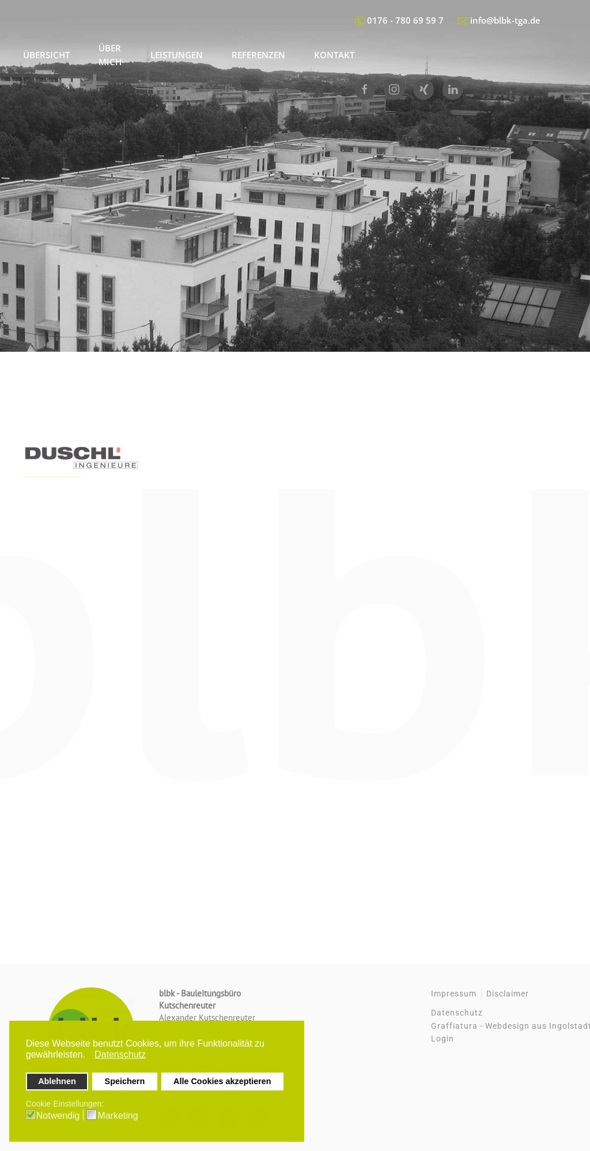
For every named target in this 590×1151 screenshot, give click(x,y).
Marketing (117, 1115)
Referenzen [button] (258, 55)
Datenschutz (457, 1012)
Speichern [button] (125, 1081)
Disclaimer (507, 993)
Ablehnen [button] (57, 1081)
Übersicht (46, 55)
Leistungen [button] (176, 55)
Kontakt (334, 55)
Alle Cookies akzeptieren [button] (222, 1081)
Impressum (453, 993)
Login (442, 1038)
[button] (88, 1056)
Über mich (110, 54)
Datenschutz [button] (120, 1054)
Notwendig (58, 1115)
